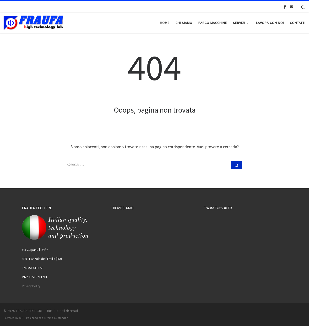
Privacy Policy (31, 286)
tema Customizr (57, 318)
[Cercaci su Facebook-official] (285, 7)
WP (21, 318)
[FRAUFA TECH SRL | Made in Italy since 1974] (33, 22)
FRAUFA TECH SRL (29, 311)
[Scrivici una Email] (291, 7)
